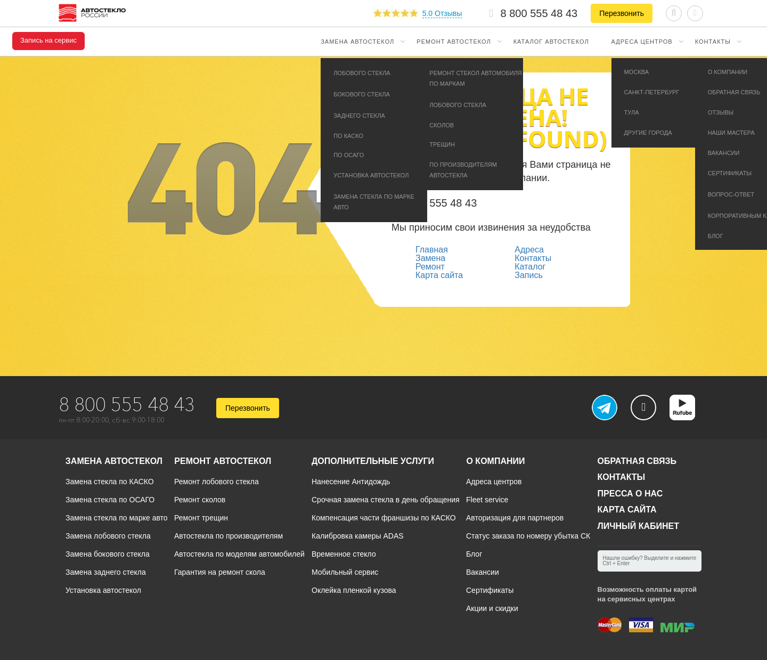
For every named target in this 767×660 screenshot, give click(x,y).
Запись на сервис (48, 40)
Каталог (530, 266)
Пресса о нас (630, 493)
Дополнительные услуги (373, 461)
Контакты (713, 41)
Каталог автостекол (551, 41)
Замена (430, 258)
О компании (495, 461)
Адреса (529, 249)
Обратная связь (637, 461)
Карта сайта (439, 275)
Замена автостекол (357, 41)
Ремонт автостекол (454, 41)
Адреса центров (642, 41)
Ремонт (430, 266)
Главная (431, 249)
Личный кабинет (638, 526)
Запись (529, 275)
